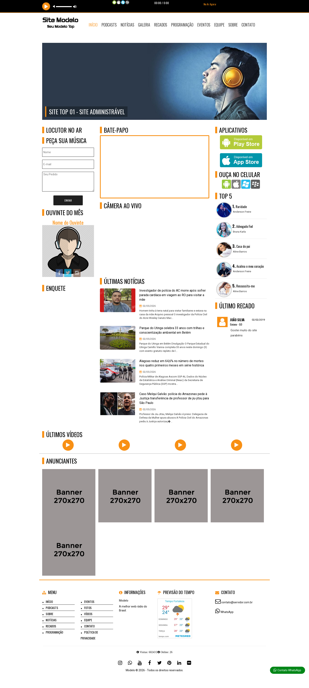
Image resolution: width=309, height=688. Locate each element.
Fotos (88, 607)
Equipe (219, 25)
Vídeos (88, 614)
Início (93, 25)
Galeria (144, 25)
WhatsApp (227, 612)
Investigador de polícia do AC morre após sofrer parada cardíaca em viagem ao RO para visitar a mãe (172, 295)
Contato (248, 25)
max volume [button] (75, 6)
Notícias (127, 25)
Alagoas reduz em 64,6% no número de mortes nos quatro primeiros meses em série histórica (171, 363)
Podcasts (109, 25)
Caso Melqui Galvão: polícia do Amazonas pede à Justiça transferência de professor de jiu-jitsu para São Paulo (174, 398)
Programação (182, 25)
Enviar (68, 200)
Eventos (203, 25)
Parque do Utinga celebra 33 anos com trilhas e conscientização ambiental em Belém (171, 330)
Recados (160, 25)
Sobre (233, 25)
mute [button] (54, 6)
